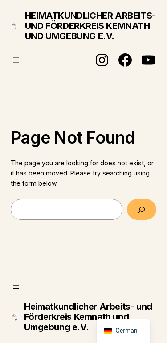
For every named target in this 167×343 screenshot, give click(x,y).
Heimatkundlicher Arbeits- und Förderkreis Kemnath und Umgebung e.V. (90, 25)
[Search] (141, 209)
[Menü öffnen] (16, 60)
